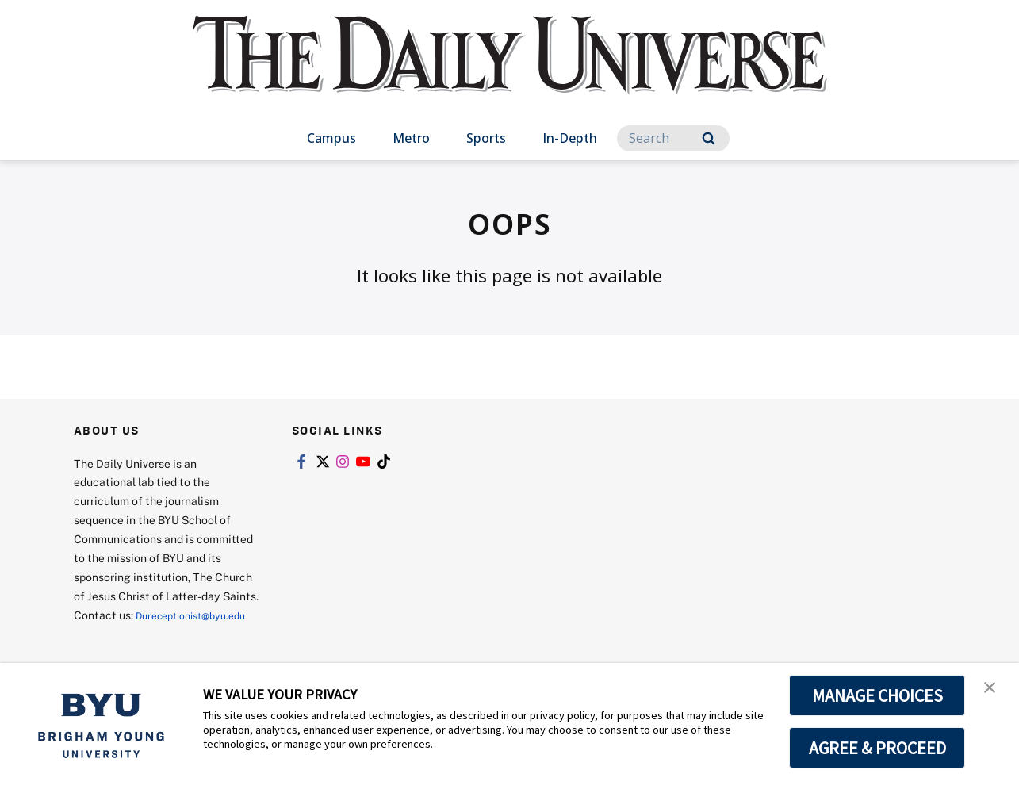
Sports (486, 138)
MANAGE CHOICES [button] (877, 695)
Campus (331, 138)
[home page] (510, 71)
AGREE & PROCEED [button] (877, 748)
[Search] (673, 138)
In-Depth (569, 138)
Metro (411, 138)
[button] (993, 691)
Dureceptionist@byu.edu (137, 634)
